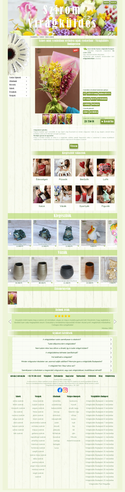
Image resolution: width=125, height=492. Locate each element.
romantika (56, 401)
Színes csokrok (49, 37)
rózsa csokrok (38, 401)
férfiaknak (102, 99)
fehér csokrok (18, 404)
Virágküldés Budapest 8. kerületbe (99, 426)
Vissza (73, 146)
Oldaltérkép (110, 376)
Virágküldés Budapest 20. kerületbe (99, 469)
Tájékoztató (80, 376)
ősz (73, 426)
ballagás (95, 104)
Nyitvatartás (58, 376)
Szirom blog (13, 67)
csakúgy (87, 104)
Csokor (20, 45)
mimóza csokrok (38, 469)
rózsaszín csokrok (18, 408)
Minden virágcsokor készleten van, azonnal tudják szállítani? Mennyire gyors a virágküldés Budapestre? (61, 361)
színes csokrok (18, 430)
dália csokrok (38, 458)
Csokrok (41, 37)
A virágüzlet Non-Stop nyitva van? (61, 366)
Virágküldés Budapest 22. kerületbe (99, 477)
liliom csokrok (38, 419)
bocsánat (56, 437)
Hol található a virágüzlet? (61, 357)
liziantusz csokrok (38, 444)
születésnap (92, 94)
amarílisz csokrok (38, 440)
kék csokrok (18, 433)
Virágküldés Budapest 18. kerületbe (99, 462)
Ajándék (16, 41)
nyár (73, 422)
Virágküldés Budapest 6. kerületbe (99, 419)
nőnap (73, 415)
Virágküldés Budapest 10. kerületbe (99, 433)
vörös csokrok (18, 401)
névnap (86, 99)
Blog (101, 376)
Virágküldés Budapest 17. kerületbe (99, 458)
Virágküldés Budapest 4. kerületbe (99, 412)
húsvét (73, 404)
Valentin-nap (73, 412)
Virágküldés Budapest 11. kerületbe (99, 437)
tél (84, 94)
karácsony (74, 401)
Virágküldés (34, 37)
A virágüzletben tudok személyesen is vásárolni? (62, 339)
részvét (56, 426)
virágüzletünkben (88, 58)
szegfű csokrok (38, 451)
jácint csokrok (38, 415)
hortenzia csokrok (38, 448)
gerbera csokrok (38, 433)
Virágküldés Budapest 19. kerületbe (99, 466)
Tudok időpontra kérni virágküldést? (62, 344)
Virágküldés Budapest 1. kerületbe (99, 401)
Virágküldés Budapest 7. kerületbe (99, 422)
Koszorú (21, 60)
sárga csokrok (18, 419)
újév (73, 433)
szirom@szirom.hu (17, 376)
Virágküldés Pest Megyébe (99, 484)
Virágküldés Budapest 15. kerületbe (99, 451)
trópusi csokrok (38, 430)
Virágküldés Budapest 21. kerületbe (99, 473)
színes (86, 112)
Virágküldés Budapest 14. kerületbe (99, 448)
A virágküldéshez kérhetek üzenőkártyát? (62, 352)
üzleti (93, 99)
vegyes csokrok (38, 408)
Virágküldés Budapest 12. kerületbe (99, 440)
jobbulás (56, 430)
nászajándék (56, 419)
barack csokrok (18, 426)
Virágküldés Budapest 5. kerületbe (99, 415)
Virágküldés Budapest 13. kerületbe (99, 444)
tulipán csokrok (38, 404)
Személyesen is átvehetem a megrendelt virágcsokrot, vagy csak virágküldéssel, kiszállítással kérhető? (62, 370)
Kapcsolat (69, 376)
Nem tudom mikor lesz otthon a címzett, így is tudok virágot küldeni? (61, 348)
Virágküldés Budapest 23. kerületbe (99, 480)
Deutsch (113, 2)
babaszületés (105, 94)
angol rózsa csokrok (38, 466)
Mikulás (74, 437)
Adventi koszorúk (73, 440)
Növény (22, 49)
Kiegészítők (62, 216)
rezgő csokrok (38, 473)
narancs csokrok (18, 415)
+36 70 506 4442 (34, 376)
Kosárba (107, 121)
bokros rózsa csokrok (38, 455)
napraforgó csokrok (38, 437)
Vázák (62, 253)
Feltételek (92, 376)
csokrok (38, 477)
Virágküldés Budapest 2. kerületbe (99, 404)
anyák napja (73, 408)
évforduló (56, 415)
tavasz (73, 419)
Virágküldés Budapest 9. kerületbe (99, 430)
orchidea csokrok (38, 426)
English (106, 2)
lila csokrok (18, 412)
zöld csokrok (18, 422)
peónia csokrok (38, 462)
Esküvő (23, 55)
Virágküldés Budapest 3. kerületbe (99, 408)
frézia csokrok (38, 412)
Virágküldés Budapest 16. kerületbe (99, 455)
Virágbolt (18, 64)
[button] (115, 234)
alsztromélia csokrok (38, 422)
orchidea (94, 112)
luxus (56, 448)
